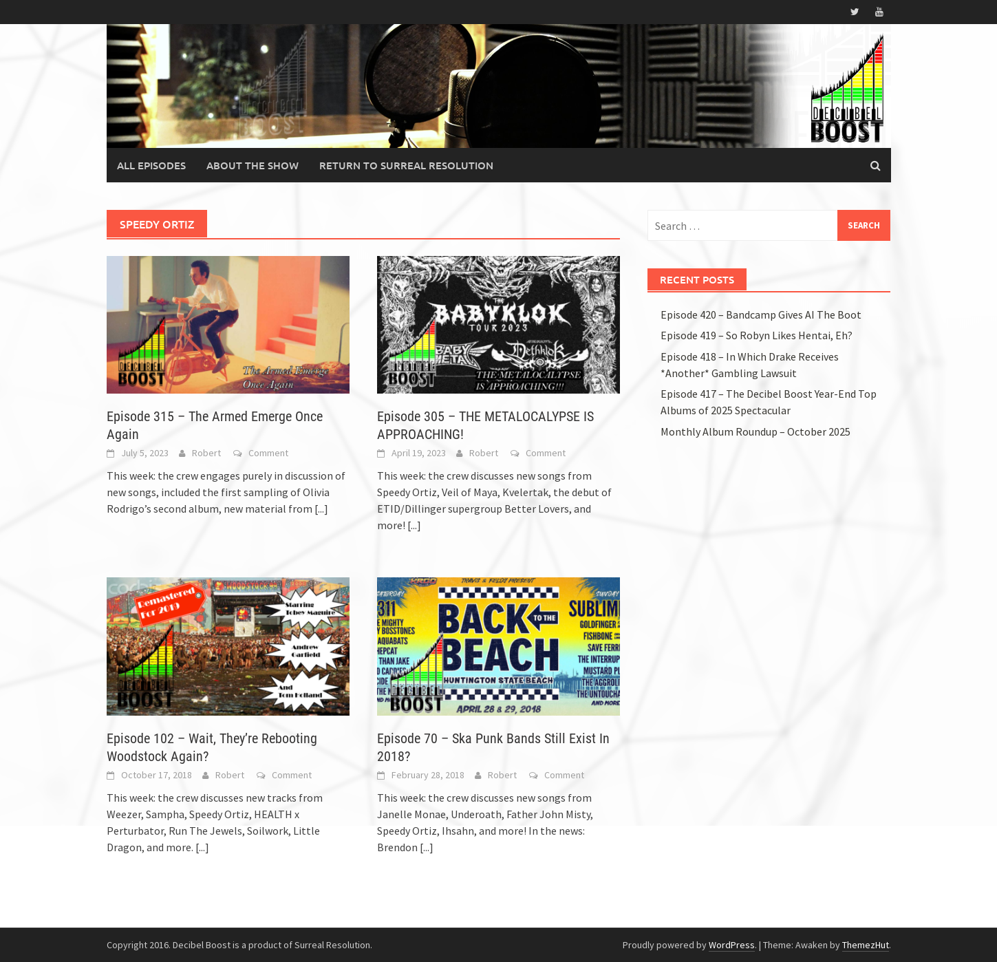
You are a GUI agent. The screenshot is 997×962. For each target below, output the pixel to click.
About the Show (252, 165)
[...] (321, 508)
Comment (268, 453)
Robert (206, 453)
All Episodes (151, 165)
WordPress (732, 945)
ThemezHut (865, 945)
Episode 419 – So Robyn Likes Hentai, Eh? (757, 335)
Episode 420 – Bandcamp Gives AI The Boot (761, 314)
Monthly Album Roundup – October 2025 (755, 431)
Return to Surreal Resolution (406, 165)
